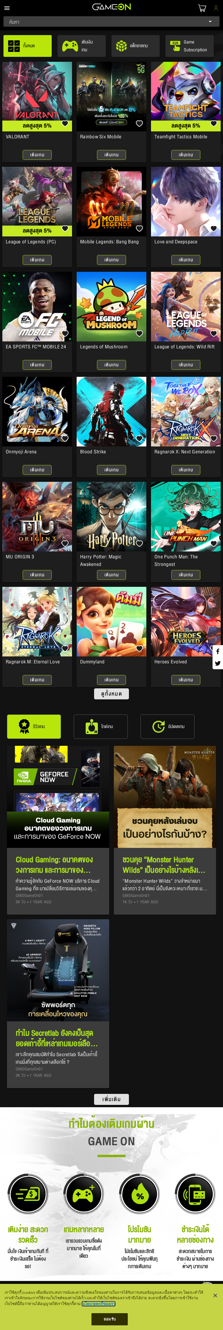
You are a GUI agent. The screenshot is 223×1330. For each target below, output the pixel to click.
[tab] (27, 46)
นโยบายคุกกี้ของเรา (98, 1304)
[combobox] (111, 21)
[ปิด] (215, 1295)
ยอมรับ (110, 1319)
